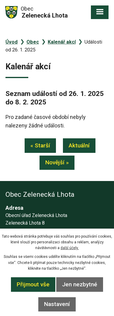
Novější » (57, 162)
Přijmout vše (33, 284)
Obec (32, 42)
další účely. (69, 248)
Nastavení (57, 304)
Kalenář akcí (62, 42)
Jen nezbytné (79, 284)
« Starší (40, 145)
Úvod (11, 42)
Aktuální (79, 145)
